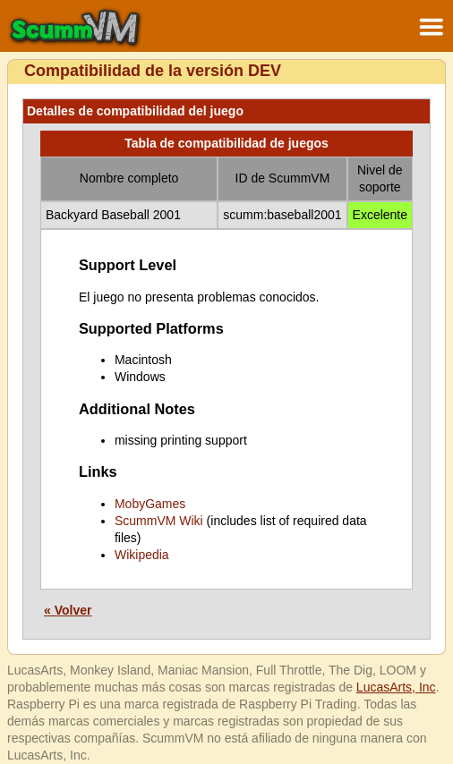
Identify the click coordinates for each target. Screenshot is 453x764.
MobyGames (150, 504)
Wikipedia (142, 555)
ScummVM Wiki (159, 521)
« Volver (67, 610)
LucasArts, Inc (396, 687)
